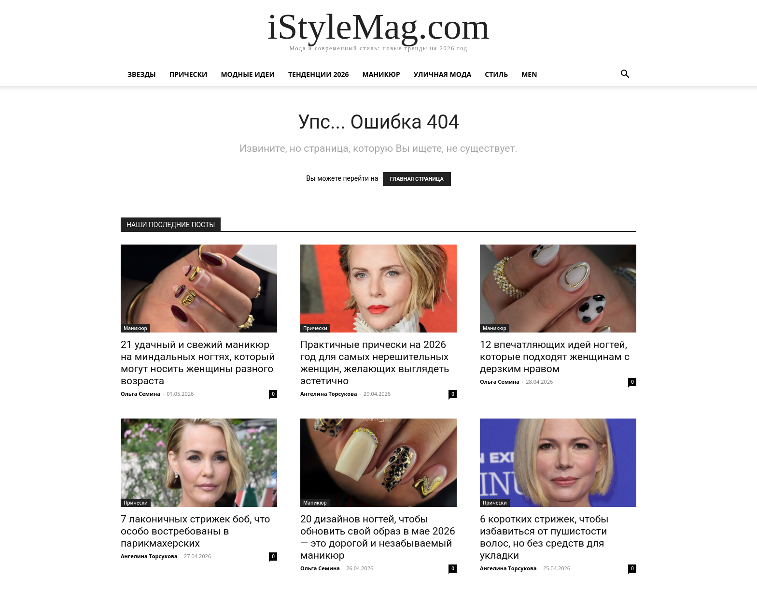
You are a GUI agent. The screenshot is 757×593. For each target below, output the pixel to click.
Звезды (141, 74)
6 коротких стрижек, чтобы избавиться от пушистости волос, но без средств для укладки (544, 537)
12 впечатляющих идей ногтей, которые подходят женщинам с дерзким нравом (555, 357)
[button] (624, 75)
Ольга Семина (140, 393)
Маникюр (381, 74)
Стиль (496, 74)
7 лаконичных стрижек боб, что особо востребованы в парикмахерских (195, 531)
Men (529, 74)
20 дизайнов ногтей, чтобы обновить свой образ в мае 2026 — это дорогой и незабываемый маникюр (377, 537)
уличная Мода (442, 74)
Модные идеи (248, 74)
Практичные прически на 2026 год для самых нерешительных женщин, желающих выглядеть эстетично (374, 363)
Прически (188, 74)
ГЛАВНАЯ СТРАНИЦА (417, 179)
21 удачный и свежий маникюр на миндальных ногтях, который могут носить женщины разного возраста (198, 363)
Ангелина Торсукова (328, 393)
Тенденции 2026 (318, 74)
